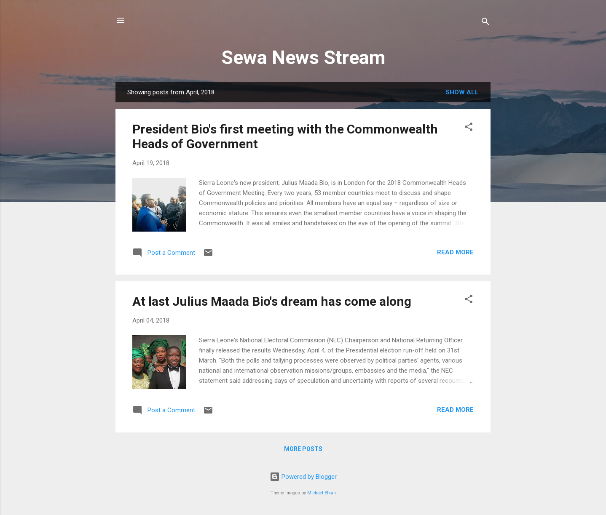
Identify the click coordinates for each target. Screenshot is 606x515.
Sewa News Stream (303, 57)
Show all (462, 92)
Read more (455, 252)
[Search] (485, 23)
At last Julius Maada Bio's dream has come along (271, 301)
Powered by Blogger (303, 476)
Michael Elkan (321, 493)
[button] (469, 128)
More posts (303, 449)
